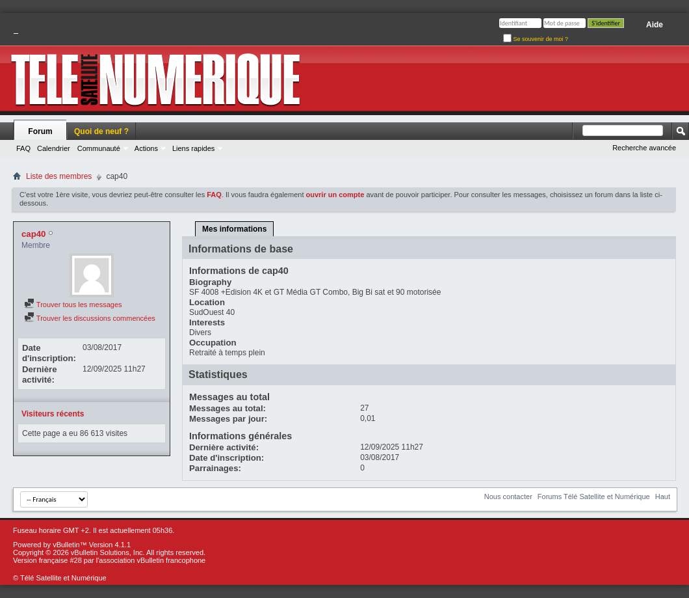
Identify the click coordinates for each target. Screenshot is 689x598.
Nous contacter (508, 496)
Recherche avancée (644, 148)
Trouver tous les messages (73, 304)
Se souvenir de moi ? (535, 39)
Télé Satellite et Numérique (63, 578)
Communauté (98, 148)
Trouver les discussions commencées (89, 318)
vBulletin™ (70, 545)
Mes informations (234, 229)
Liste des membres (59, 176)
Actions (146, 148)
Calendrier (53, 148)
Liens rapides (193, 148)
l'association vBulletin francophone (150, 560)
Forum (40, 131)
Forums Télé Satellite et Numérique (594, 496)
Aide (654, 24)
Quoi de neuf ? (101, 131)
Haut (662, 496)
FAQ (23, 148)
